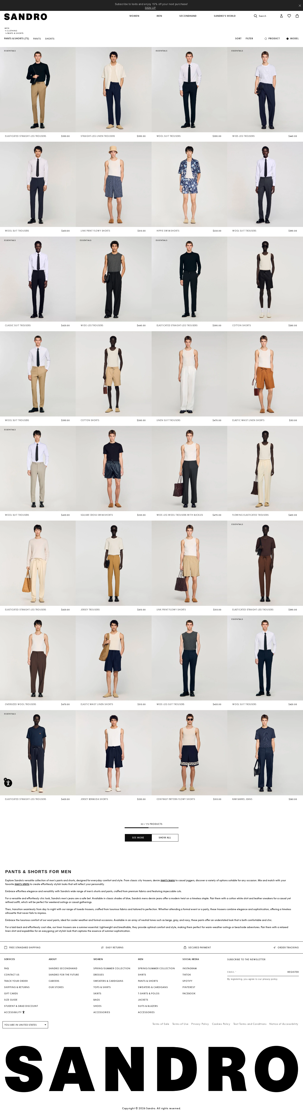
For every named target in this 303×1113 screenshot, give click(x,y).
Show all (165, 837)
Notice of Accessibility (283, 1023)
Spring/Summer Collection (111, 968)
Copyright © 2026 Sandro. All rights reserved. (151, 1108)
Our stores (56, 987)
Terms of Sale (160, 1023)
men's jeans (168, 880)
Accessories (101, 1012)
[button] (134, 18)
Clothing (12, 31)
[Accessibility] (8, 783)
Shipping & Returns (17, 987)
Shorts (50, 38)
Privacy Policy (200, 1023)
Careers (54, 981)
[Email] (263, 972)
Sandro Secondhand (63, 968)
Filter (249, 38)
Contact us (11, 974)
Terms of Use (180, 1023)
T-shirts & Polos (149, 993)
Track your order (16, 981)
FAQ (6, 968)
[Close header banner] (300, 5)
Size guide (11, 999)
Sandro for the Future (64, 974)
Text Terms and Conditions (250, 1023)
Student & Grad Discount (21, 1006)
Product (274, 38)
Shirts (142, 974)
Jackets (143, 999)
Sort (238, 38)
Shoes (97, 1006)
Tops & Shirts (102, 987)
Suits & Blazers (148, 1006)
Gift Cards (11, 993)
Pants (37, 38)
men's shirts (22, 884)
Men (7, 28)
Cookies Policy (221, 1023)
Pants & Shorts (148, 981)
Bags (96, 999)
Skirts (97, 993)
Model (294, 38)
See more (138, 837)
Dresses (98, 974)
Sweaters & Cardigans (108, 981)
